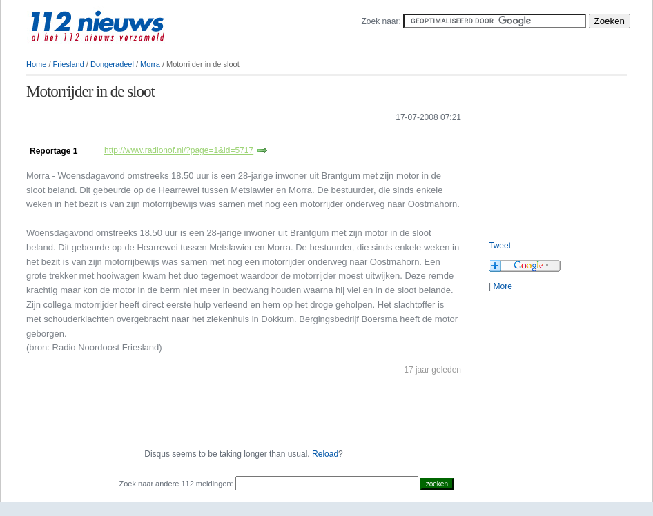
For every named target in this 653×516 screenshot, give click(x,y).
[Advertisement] (558, 152)
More (502, 286)
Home (36, 64)
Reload (325, 454)
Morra (150, 64)
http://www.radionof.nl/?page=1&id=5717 (178, 150)
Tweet (500, 245)
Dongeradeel (112, 64)
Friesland (68, 64)
